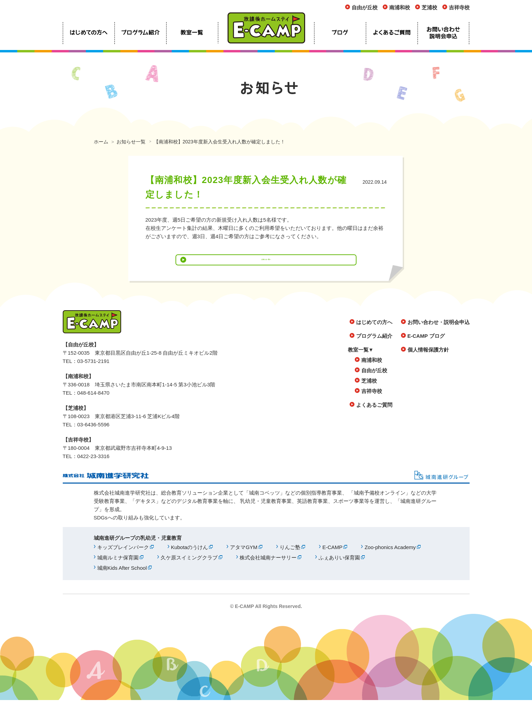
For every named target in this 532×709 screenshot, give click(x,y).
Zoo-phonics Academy (389, 556)
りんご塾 (290, 556)
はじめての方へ (374, 331)
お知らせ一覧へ (266, 264)
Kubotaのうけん (189, 556)
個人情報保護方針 (428, 359)
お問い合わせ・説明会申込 (439, 331)
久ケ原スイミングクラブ (189, 566)
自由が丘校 (365, 7)
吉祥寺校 (459, 7)
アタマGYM (243, 556)
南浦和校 (399, 7)
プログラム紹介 (374, 345)
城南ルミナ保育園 (118, 566)
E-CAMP (332, 556)
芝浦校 (429, 7)
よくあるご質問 (374, 414)
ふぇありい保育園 (339, 566)
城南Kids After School (122, 577)
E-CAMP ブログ (426, 345)
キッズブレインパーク (123, 556)
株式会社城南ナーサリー (268, 566)
